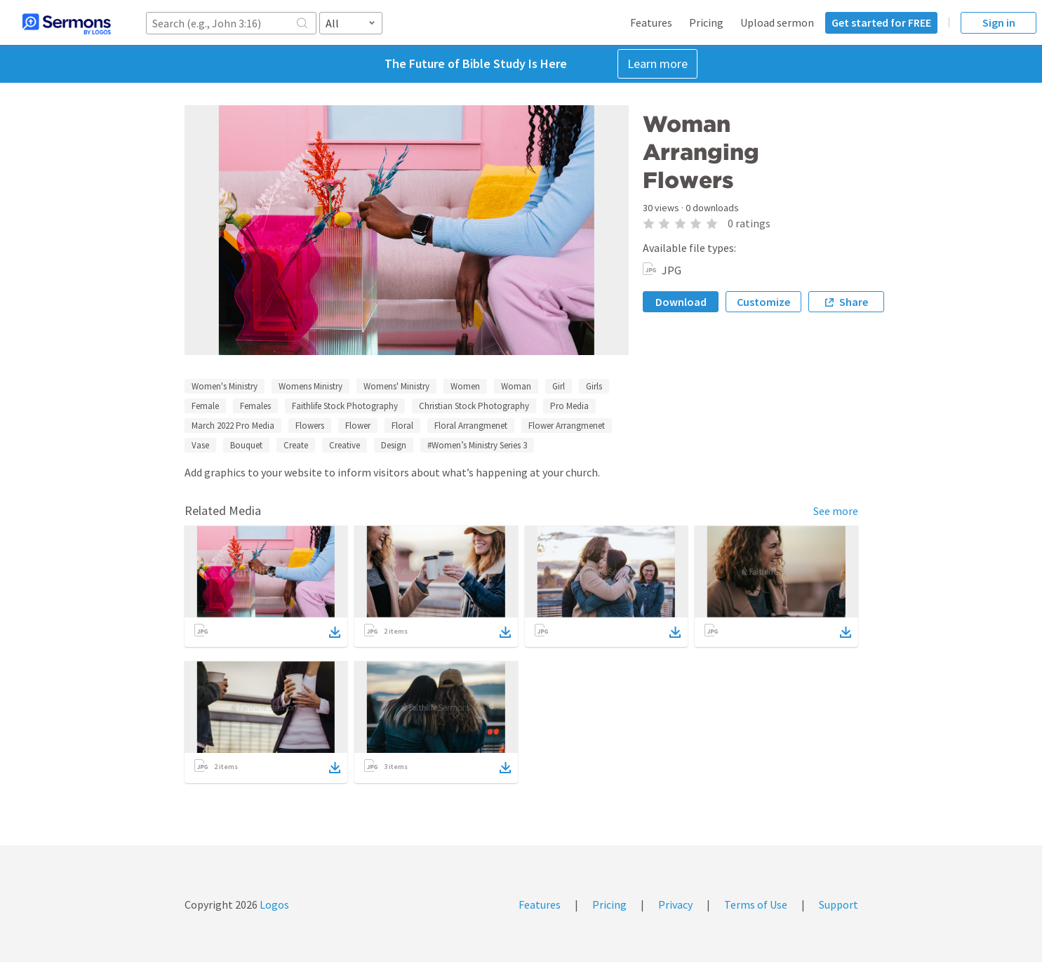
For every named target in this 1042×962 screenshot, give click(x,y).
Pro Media (569, 406)
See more (835, 511)
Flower (357, 426)
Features (651, 22)
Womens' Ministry (396, 386)
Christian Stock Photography (474, 406)
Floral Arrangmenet (470, 426)
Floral (402, 426)
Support (838, 904)
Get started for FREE (881, 22)
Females (255, 406)
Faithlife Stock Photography (345, 406)
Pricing (706, 22)
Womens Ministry (310, 386)
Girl (558, 386)
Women (465, 386)
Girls (594, 386)
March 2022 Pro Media (233, 426)
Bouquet (246, 445)
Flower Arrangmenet (566, 426)
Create (295, 445)
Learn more (657, 63)
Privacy (675, 904)
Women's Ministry (225, 386)
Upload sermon (777, 22)
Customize (763, 302)
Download (681, 302)
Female (205, 406)
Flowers (309, 426)
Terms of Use (755, 904)
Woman (516, 386)
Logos (273, 904)
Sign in (998, 22)
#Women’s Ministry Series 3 (477, 445)
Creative (344, 445)
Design (393, 445)
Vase (200, 445)
